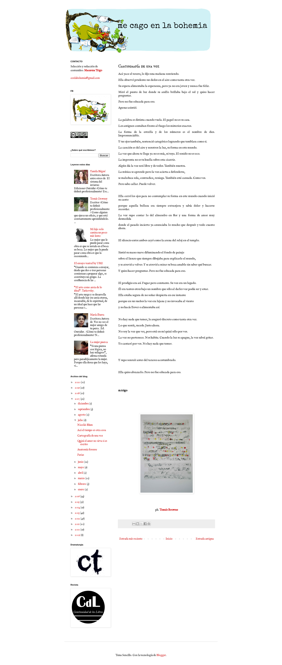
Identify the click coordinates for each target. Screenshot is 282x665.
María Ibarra (97, 315)
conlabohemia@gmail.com (85, 78)
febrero (82, 484)
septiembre (84, 409)
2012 (77, 518)
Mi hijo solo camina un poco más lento (98, 233)
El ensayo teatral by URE (88, 263)
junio (81, 462)
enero (81, 489)
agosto (82, 415)
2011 (77, 524)
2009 (78, 535)
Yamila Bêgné (97, 171)
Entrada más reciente (130, 539)
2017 (77, 399)
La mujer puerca (99, 342)
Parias (80, 455)
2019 (77, 388)
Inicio (169, 539)
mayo (81, 467)
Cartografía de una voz (90, 435)
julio (81, 420)
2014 (77, 507)
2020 (78, 382)
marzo (81, 478)
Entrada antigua (205, 539)
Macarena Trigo (93, 70)
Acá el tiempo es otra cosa (91, 430)
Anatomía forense (87, 449)
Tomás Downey (99, 199)
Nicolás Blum (85, 425)
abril (81, 473)
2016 (77, 496)
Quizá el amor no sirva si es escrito (92, 442)
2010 (77, 529)
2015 (77, 502)
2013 (77, 513)
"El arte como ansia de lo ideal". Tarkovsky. (88, 289)
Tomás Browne (168, 510)
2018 (77, 393)
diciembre (83, 403)
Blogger (161, 655)
